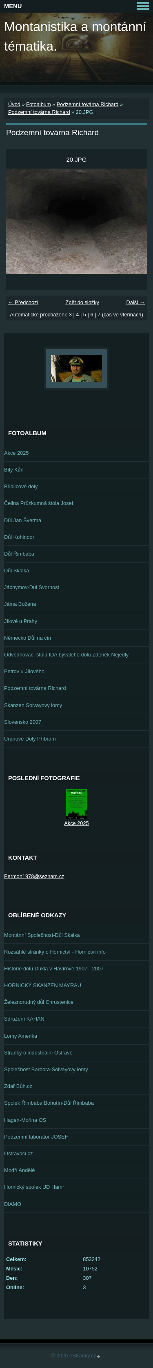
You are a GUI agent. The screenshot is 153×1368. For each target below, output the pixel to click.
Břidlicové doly (21, 486)
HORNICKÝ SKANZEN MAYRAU (42, 985)
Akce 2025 (16, 453)
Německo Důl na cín (27, 638)
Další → (135, 302)
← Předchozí (23, 302)
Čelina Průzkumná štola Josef (38, 503)
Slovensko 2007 (22, 722)
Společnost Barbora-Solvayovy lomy (46, 1069)
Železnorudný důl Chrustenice (38, 1002)
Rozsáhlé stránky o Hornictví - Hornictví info (55, 952)
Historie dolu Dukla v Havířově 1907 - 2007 (54, 968)
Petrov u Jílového (24, 671)
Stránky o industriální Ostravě (38, 1053)
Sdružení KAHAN (24, 1019)
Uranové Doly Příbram (30, 739)
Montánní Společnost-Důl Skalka (42, 935)
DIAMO (12, 1204)
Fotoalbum (38, 104)
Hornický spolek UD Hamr (34, 1187)
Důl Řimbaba (19, 554)
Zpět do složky (82, 302)
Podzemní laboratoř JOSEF (36, 1137)
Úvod (14, 104)
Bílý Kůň (14, 470)
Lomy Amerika (20, 1036)
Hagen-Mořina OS (25, 1120)
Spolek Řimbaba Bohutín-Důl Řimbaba (49, 1103)
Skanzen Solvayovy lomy (33, 705)
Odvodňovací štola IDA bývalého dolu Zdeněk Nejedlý (66, 655)
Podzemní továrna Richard (88, 104)
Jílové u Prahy (20, 621)
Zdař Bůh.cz (18, 1086)
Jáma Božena (20, 604)
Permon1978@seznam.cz (34, 876)
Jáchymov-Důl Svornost (31, 587)
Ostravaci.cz (18, 1153)
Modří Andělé (19, 1170)
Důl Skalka (16, 570)
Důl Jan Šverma (22, 520)
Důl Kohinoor (19, 537)
